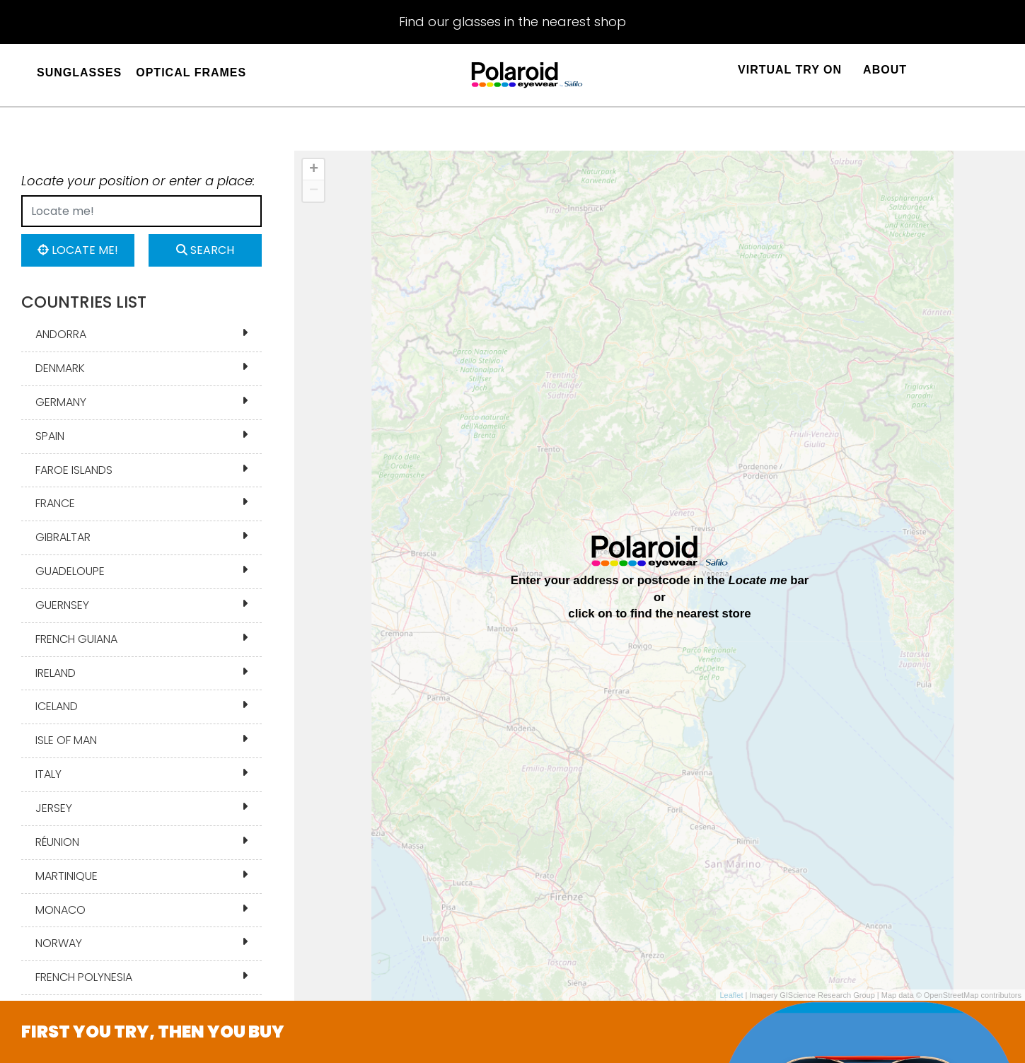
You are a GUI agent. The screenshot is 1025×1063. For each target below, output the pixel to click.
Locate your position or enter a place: (138, 181)
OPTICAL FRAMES (191, 72)
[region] (659, 576)
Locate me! (77, 250)
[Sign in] (931, 77)
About (885, 70)
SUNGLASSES (79, 72)
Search (205, 250)
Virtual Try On (790, 70)
